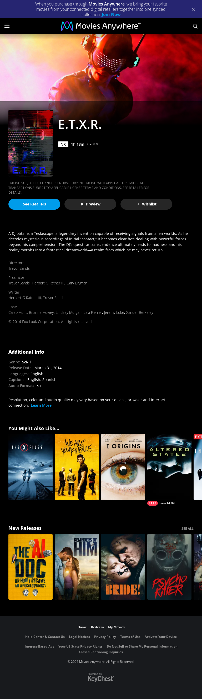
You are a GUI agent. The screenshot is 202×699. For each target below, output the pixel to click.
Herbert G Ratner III (48, 282)
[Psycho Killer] (169, 567)
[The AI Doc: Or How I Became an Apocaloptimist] (30, 567)
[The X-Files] (30, 467)
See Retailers (34, 204)
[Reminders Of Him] (77, 567)
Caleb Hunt (17, 312)
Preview (90, 204)
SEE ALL (187, 528)
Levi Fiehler (93, 312)
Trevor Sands (19, 268)
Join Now (111, 14)
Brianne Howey (41, 312)
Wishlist (146, 204)
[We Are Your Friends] (77, 467)
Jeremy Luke (114, 312)
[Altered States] (169, 470)
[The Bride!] (123, 567)
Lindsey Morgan (69, 312)
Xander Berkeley (139, 312)
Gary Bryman (77, 282)
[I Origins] (123, 467)
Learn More (41, 405)
